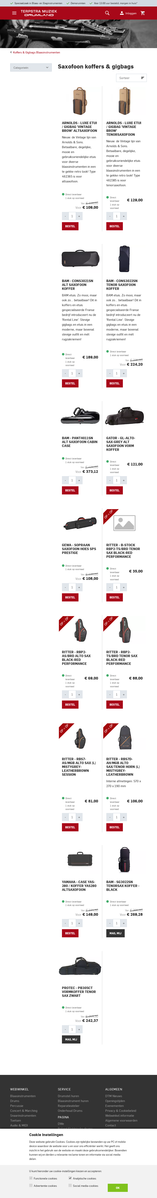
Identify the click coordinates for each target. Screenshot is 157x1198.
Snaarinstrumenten (23, 1115)
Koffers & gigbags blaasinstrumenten (35, 52)
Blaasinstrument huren (73, 1101)
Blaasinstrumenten (23, 1096)
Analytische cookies (84, 1178)
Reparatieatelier (69, 1106)
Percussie (16, 1106)
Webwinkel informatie (119, 1115)
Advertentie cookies (45, 1185)
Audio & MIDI (19, 1125)
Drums (14, 1101)
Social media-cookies (85, 1185)
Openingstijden (115, 1101)
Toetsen (15, 1120)
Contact (110, 1125)
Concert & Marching (23, 1111)
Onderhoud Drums (70, 1111)
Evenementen (114, 1106)
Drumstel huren (68, 1096)
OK (118, 1187)
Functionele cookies (45, 1178)
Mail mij (115, 933)
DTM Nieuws (113, 1096)
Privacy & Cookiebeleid (120, 1111)
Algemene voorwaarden (121, 1120)
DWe (61, 1124)
